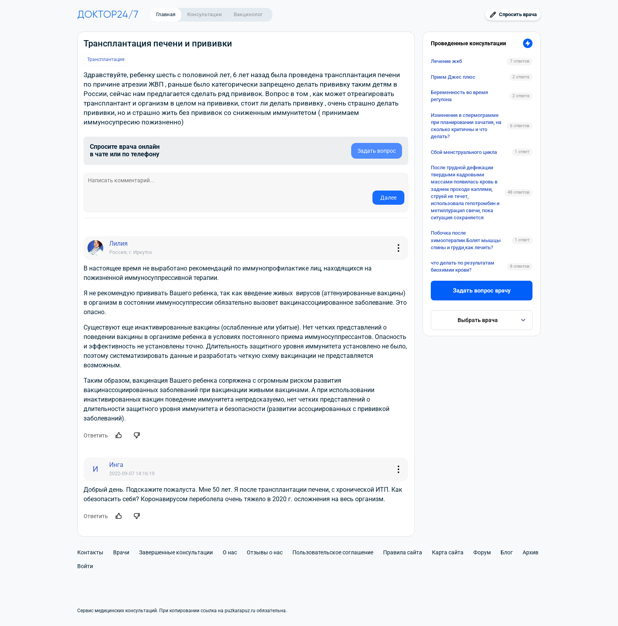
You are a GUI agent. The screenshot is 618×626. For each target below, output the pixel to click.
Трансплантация (106, 59)
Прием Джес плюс (453, 77)
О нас (230, 552)
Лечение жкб (446, 61)
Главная (165, 14)
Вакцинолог (248, 14)
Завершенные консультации (176, 552)
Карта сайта (448, 552)
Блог (507, 552)
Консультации (204, 14)
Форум (482, 552)
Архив (530, 552)
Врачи (121, 552)
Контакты (90, 552)
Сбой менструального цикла (464, 152)
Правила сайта (402, 552)
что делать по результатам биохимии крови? (462, 266)
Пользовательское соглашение (332, 552)
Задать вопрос (376, 151)
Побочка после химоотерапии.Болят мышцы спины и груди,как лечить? (466, 240)
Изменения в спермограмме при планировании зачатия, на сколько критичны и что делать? (466, 126)
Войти (85, 566)
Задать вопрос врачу (482, 290)
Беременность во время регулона (459, 95)
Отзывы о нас (265, 552)
